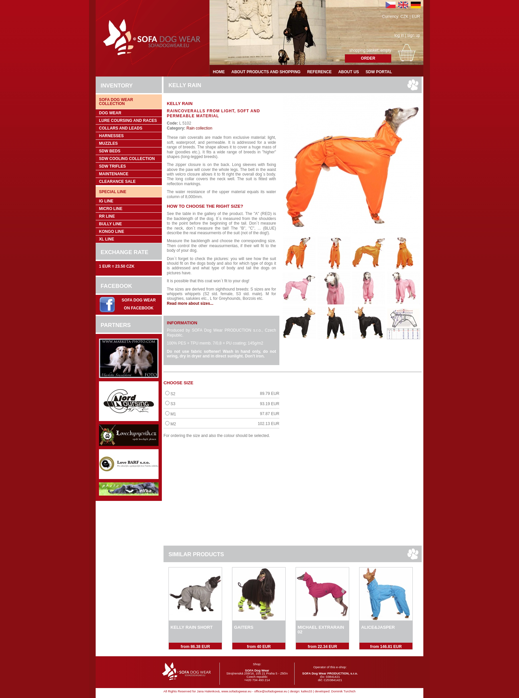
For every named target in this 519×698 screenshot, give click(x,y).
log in (399, 35)
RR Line (107, 216)
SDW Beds (109, 151)
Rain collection (198, 128)
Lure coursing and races (128, 120)
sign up (413, 35)
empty (385, 50)
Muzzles (108, 143)
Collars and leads (120, 128)
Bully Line (110, 224)
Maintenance (113, 174)
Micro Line (110, 208)
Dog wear (110, 113)
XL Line (106, 239)
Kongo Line (111, 231)
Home (219, 72)
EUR (416, 16)
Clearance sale (117, 181)
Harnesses (111, 136)
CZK (404, 16)
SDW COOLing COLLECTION (127, 158)
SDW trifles (112, 166)
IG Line (106, 201)
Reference (319, 72)
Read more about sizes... (190, 303)
